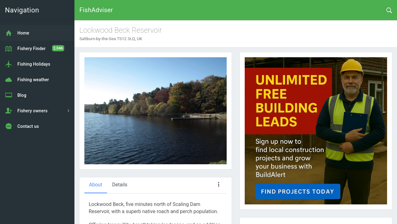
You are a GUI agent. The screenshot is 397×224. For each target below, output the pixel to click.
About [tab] (95, 185)
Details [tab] (119, 185)
